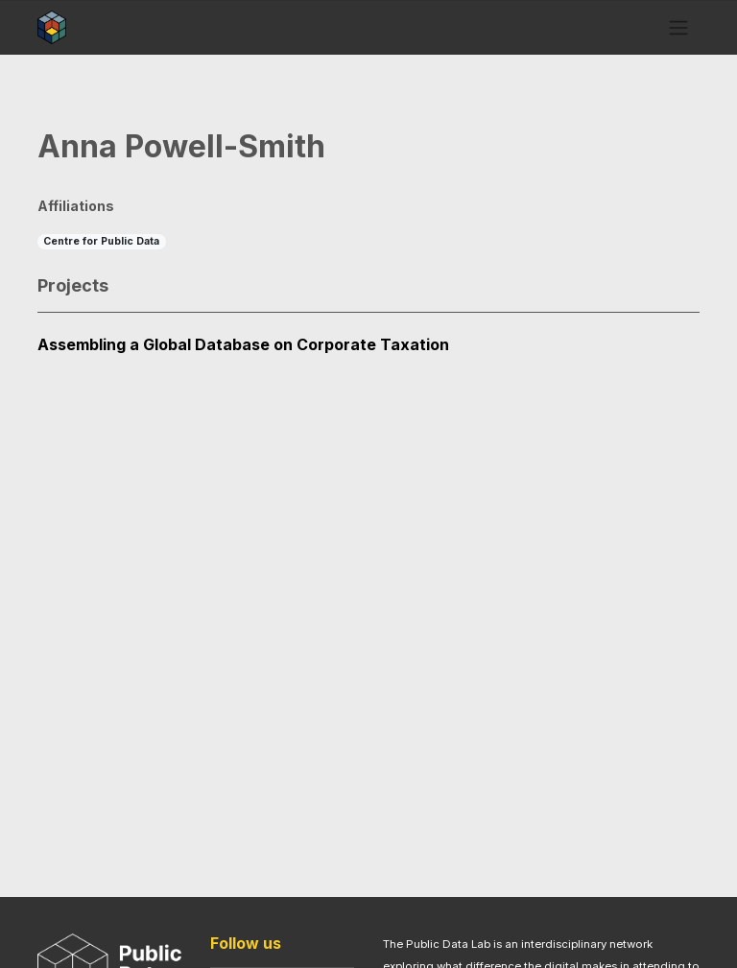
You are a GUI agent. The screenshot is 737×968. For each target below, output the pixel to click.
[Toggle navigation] (679, 26)
